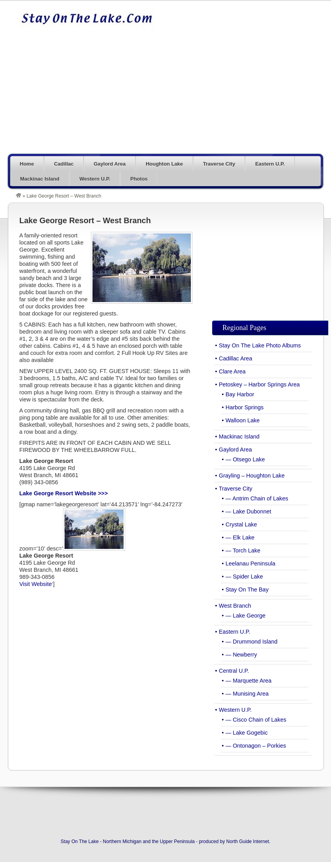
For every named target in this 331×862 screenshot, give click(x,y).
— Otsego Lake (245, 459)
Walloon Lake (243, 420)
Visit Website (35, 584)
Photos (139, 179)
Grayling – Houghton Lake (252, 475)
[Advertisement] (202, 95)
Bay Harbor (240, 394)
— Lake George (246, 615)
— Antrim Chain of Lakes (257, 498)
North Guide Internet (247, 841)
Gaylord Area (110, 164)
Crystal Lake (241, 524)
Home (27, 164)
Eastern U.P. (270, 164)
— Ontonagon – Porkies (256, 746)
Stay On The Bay (247, 589)
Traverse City (219, 164)
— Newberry (241, 654)
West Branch (235, 606)
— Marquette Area (249, 680)
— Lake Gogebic (247, 733)
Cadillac (64, 164)
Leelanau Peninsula (250, 563)
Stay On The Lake (86, 18)
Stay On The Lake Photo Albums (260, 345)
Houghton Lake (164, 164)
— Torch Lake (243, 550)
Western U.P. (95, 179)
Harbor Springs (245, 407)
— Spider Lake (244, 576)
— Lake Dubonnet (248, 511)
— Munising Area (247, 693)
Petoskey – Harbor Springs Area (259, 384)
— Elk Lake (240, 537)
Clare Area (232, 371)
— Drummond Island (251, 641)
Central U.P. (234, 671)
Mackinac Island (39, 179)
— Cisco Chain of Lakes (256, 719)
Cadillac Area (235, 358)
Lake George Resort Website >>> (63, 493)
